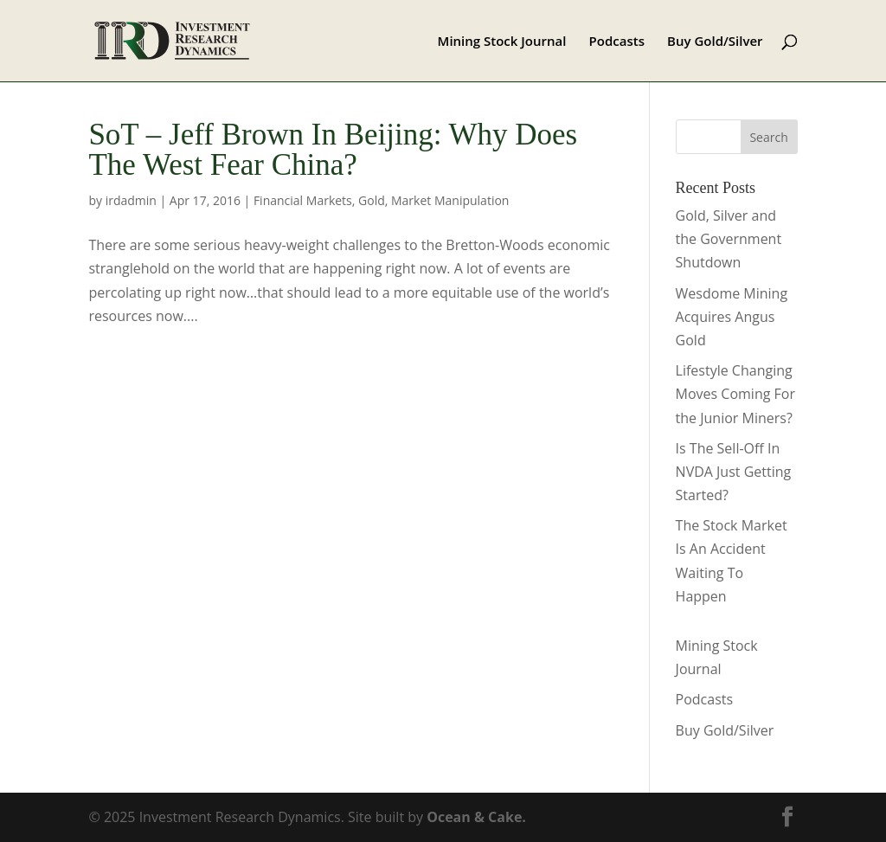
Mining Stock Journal (502, 42)
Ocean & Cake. (476, 816)
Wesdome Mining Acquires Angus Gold (732, 317)
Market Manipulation (450, 200)
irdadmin (131, 200)
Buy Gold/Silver (715, 42)
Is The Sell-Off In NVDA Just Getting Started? (734, 472)
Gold (371, 200)
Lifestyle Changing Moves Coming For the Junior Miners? (735, 394)
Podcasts (617, 42)
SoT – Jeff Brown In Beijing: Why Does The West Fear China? (332, 150)
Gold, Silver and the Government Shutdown (729, 239)
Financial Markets (303, 200)
